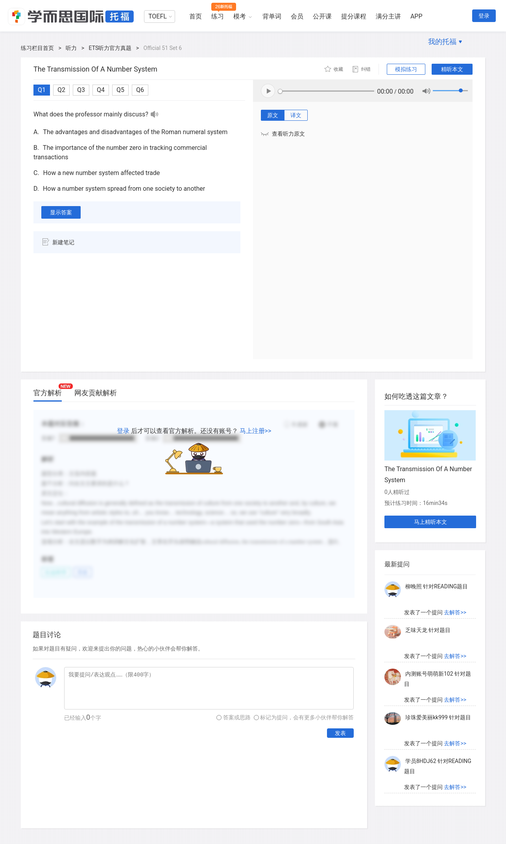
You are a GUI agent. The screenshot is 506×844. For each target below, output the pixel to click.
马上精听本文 (430, 522)
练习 (217, 16)
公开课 (322, 16)
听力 (71, 48)
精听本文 (452, 69)
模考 (239, 16)
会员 (297, 16)
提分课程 (353, 16)
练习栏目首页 (37, 48)
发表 (340, 733)
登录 (483, 16)
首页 (195, 16)
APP (416, 16)
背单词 (271, 16)
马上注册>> (255, 431)
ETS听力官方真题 (110, 48)
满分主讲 (388, 16)
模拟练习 (406, 69)
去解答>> (455, 612)
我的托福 (442, 41)
